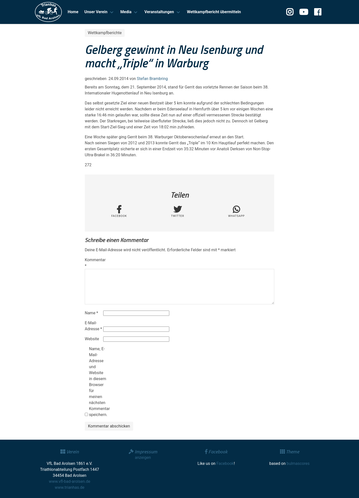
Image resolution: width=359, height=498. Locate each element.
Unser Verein (95, 11)
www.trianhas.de (70, 487)
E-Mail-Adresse (93, 326)
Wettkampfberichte (105, 32)
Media (125, 11)
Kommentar (93, 262)
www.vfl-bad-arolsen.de (69, 481)
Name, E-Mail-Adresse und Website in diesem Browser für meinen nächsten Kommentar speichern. (97, 381)
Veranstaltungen (159, 11)
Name (91, 313)
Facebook (225, 463)
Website (92, 338)
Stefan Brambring (152, 78)
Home (73, 11)
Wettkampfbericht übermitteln (214, 11)
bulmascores (298, 463)
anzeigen (143, 457)
